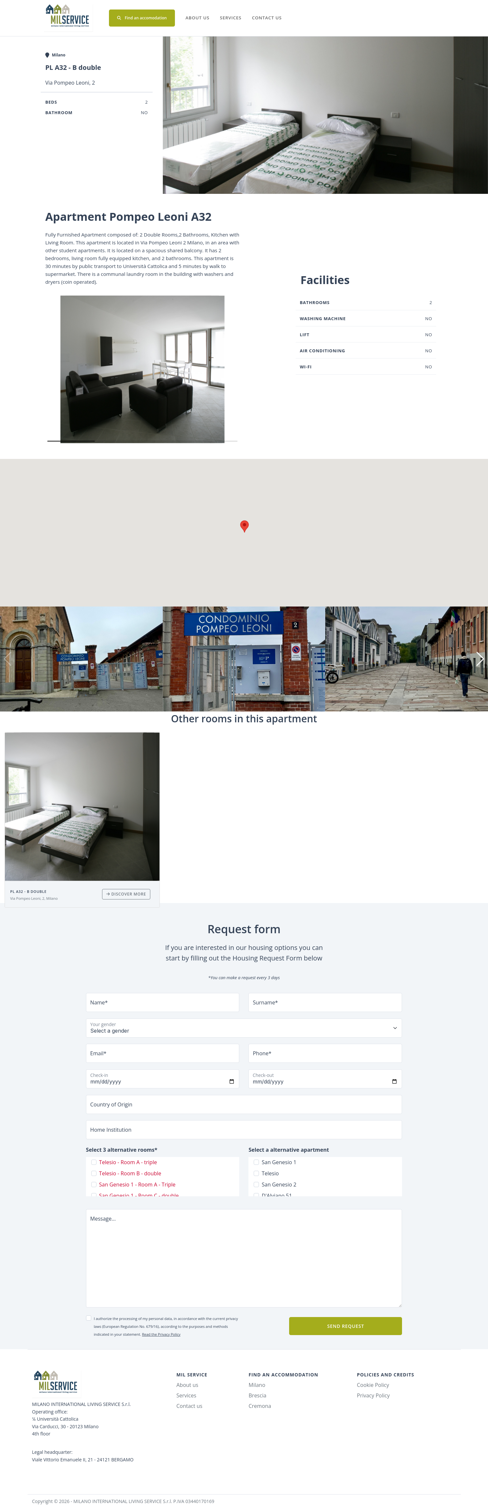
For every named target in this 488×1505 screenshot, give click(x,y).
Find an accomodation (142, 18)
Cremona (260, 1406)
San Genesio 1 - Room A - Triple (137, 1184)
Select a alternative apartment (288, 1149)
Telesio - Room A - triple (128, 1162)
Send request (345, 1326)
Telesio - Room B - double (130, 1173)
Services (231, 18)
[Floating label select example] (244, 1028)
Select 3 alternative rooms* (122, 1149)
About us (197, 18)
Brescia (257, 1395)
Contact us (267, 18)
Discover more (126, 894)
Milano (257, 1385)
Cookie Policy (373, 1385)
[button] (53, 369)
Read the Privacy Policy (161, 1334)
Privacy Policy (373, 1395)
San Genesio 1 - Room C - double (139, 1195)
